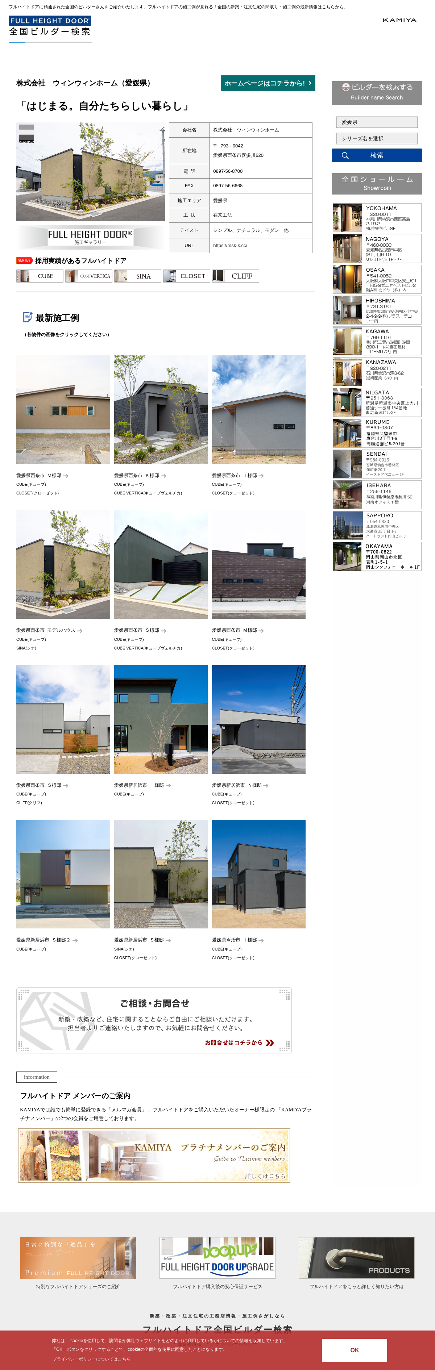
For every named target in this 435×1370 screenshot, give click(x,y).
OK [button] (354, 1350)
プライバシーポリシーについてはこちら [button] (92, 1359)
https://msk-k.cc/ (230, 245)
